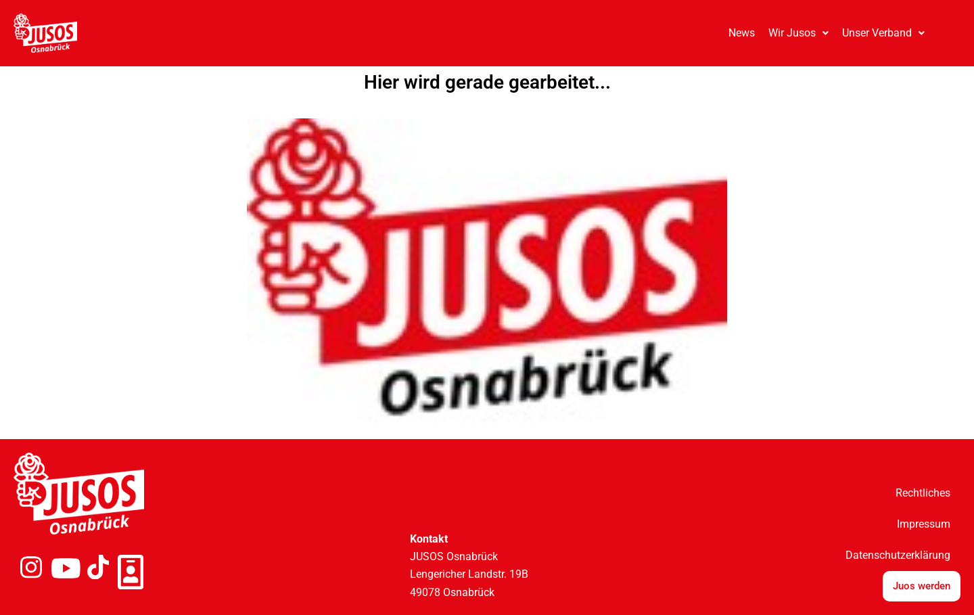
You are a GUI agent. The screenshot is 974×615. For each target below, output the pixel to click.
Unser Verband (883, 32)
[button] (798, 33)
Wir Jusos (798, 32)
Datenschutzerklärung (897, 555)
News (741, 32)
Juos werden (921, 586)
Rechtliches (923, 492)
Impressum (923, 524)
